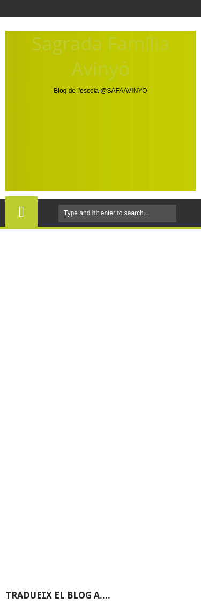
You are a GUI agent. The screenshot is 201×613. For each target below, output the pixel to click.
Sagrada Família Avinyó (100, 56)
